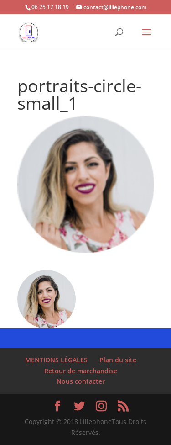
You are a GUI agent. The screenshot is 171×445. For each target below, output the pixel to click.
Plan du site (117, 359)
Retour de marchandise (80, 370)
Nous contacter (81, 381)
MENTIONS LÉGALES (56, 359)
